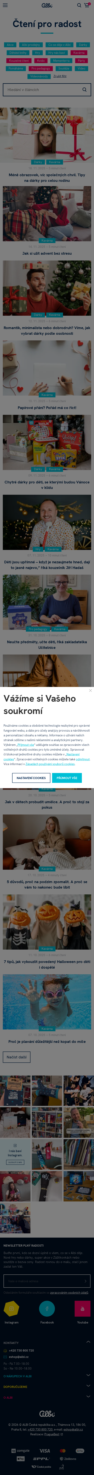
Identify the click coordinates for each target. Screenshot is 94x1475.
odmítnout (83, 759)
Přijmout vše (26, 745)
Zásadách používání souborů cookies (50, 764)
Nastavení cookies (31, 778)
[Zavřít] (90, 690)
